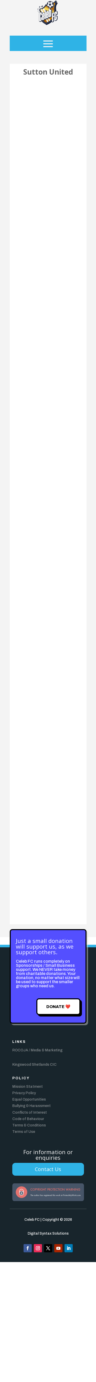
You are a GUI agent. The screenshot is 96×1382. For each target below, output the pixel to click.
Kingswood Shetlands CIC (34, 1064)
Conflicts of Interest (29, 1112)
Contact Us (48, 1169)
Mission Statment (27, 1087)
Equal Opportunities (29, 1099)
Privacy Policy (24, 1093)
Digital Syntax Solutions (48, 1233)
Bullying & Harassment (31, 1106)
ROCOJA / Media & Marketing (37, 1050)
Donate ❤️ (58, 1006)
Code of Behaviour (28, 1119)
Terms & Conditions (29, 1125)
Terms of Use (23, 1132)
